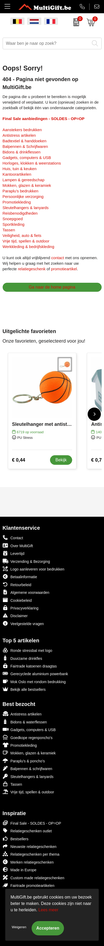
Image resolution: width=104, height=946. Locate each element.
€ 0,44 (18, 460)
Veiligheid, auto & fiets (22, 235)
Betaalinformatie (20, 576)
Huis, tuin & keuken (20, 168)
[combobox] (46, 43)
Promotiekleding (17, 202)
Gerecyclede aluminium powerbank (35, 673)
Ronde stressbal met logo (27, 650)
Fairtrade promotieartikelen (29, 885)
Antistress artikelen (19, 135)
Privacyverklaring (21, 607)
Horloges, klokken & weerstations (32, 163)
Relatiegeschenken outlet (27, 830)
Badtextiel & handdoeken (25, 141)
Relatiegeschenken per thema (31, 853)
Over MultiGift (18, 545)
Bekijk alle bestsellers (24, 689)
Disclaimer (15, 615)
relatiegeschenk (32, 269)
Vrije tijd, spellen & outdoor (26, 241)
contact (57, 257)
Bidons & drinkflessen (22, 152)
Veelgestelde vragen (23, 623)
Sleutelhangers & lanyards (26, 207)
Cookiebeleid (17, 600)
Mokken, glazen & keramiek (27, 185)
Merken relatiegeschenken (28, 861)
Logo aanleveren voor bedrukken (34, 568)
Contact (13, 537)
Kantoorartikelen (17, 174)
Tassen (9, 230)
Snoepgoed (13, 218)
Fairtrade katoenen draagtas (30, 665)
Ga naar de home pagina (52, 287)
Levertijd (13, 553)
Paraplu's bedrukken (20, 191)
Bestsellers (15, 838)
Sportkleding (13, 224)
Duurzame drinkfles (22, 658)
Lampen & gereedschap (23, 180)
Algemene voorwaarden (26, 592)
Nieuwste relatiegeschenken (30, 846)
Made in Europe (20, 869)
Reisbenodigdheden (20, 213)
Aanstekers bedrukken (22, 129)
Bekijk (61, 460)
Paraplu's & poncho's (24, 760)
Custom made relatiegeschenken (34, 877)
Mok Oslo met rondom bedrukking (34, 681)
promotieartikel (64, 269)
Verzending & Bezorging (26, 561)
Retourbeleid (17, 584)
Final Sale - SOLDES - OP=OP (32, 822)
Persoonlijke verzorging (23, 196)
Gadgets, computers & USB (27, 157)
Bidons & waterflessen (25, 721)
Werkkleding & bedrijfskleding (29, 246)
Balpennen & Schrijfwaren (25, 146)
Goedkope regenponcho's (28, 737)
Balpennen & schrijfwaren (27, 768)
